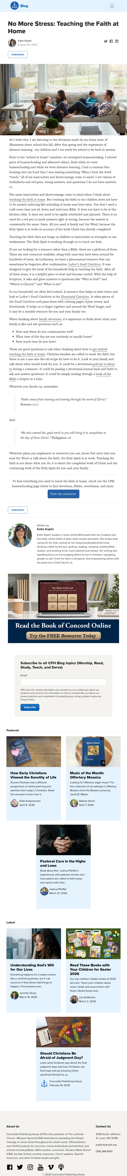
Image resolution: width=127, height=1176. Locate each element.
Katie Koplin (25, 41)
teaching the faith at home (27, 199)
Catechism (17, 54)
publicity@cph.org (106, 1145)
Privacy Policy (27, 699)
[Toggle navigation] (112, 6)
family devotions (50, 319)
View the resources (63, 494)
